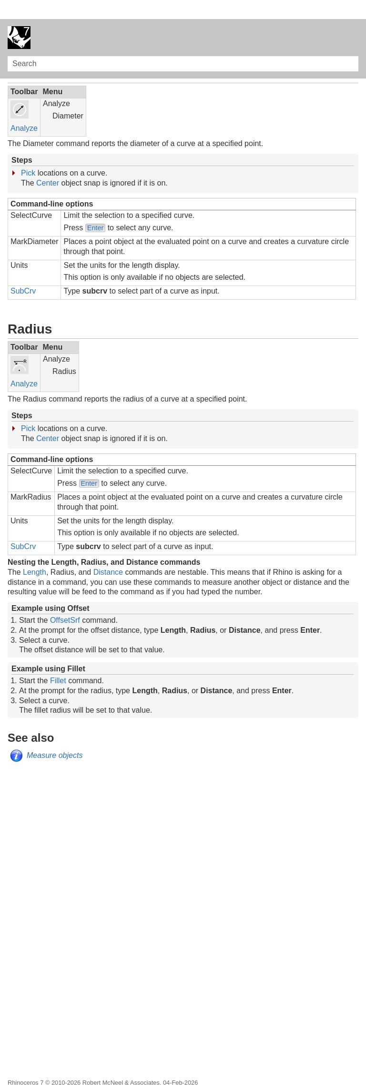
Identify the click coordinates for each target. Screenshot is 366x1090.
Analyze (24, 109)
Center (47, 164)
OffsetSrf (65, 601)
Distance (108, 553)
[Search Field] (183, 44)
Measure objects (54, 736)
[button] (349, 44)
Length (34, 553)
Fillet (58, 662)
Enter (95, 209)
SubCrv (23, 272)
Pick (28, 154)
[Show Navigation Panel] (353, 18)
